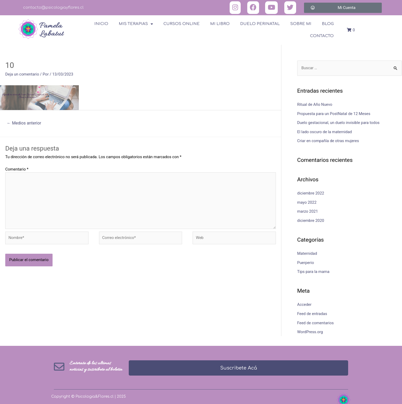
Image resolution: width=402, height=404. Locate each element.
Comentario (16, 169)
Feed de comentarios (315, 320)
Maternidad (307, 251)
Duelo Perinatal (260, 24)
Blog (328, 24)
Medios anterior (24, 123)
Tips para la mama (313, 269)
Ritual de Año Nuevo (315, 104)
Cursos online (181, 24)
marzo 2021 (307, 210)
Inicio (101, 24)
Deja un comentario (22, 74)
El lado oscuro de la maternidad (324, 131)
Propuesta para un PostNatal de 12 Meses (334, 113)
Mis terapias (136, 24)
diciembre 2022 (310, 192)
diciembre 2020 (310, 219)
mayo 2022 (307, 201)
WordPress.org (310, 329)
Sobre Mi (300, 24)
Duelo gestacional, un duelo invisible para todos (338, 122)
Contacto (322, 36)
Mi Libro (220, 24)
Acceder (304, 302)
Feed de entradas (312, 311)
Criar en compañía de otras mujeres (328, 140)
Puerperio (305, 260)
